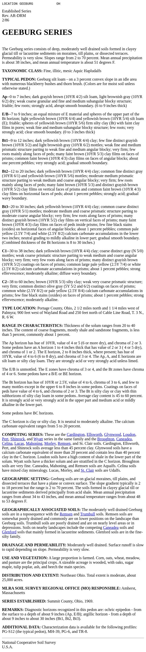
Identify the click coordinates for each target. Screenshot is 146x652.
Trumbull (87, 515)
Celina (7, 444)
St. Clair (87, 471)
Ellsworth (94, 435)
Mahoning (34, 444)
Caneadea (124, 440)
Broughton (105, 440)
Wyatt (38, 440)
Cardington (76, 435)
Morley (50, 444)
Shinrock (17, 440)
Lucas (19, 444)
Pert (5, 440)
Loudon (129, 435)
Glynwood (112, 435)
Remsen (64, 444)
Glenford (9, 533)
